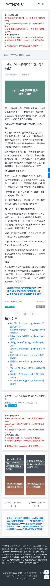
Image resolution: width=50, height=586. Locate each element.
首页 (6, 55)
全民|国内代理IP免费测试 (31, 529)
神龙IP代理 (16, 546)
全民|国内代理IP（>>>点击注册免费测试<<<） (24, 446)
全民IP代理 (43, 549)
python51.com (29, 578)
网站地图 (33, 576)
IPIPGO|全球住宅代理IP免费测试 (25, 294)
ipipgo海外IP (39, 546)
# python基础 (10, 307)
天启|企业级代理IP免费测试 (22, 291)
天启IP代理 (27, 546)
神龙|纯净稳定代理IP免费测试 (21, 288)
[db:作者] (19, 396)
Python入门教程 (17, 55)
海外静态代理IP (31, 549)
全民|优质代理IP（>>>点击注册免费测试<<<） (24, 46)
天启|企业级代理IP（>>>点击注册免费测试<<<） (25, 37)
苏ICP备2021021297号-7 (17, 576)
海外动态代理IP (17, 549)
